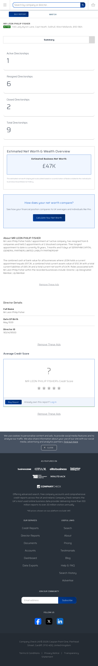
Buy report (20, 14)
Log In (53, 402)
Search (68, 528)
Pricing (68, 543)
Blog (67, 558)
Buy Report (13, 402)
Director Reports (30, 535)
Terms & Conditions (29, 653)
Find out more (71, 442)
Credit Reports (30, 528)
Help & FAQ (68, 565)
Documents (30, 543)
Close (50, 447)
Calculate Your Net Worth (49, 218)
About (67, 535)
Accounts (30, 550)
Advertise (67, 580)
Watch (52, 14)
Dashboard (30, 558)
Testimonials (67, 550)
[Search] (82, 5)
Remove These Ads (49, 284)
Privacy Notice (51, 653)
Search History (67, 573)
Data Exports (30, 565)
